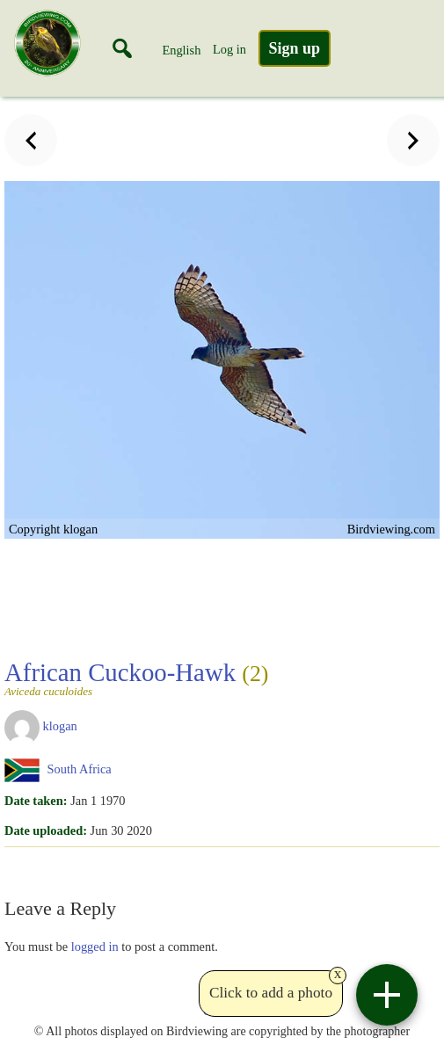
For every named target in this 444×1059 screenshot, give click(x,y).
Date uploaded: (45, 830)
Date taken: (36, 801)
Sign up (295, 48)
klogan (60, 726)
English (181, 50)
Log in (229, 49)
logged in (95, 946)
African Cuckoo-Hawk (136, 677)
